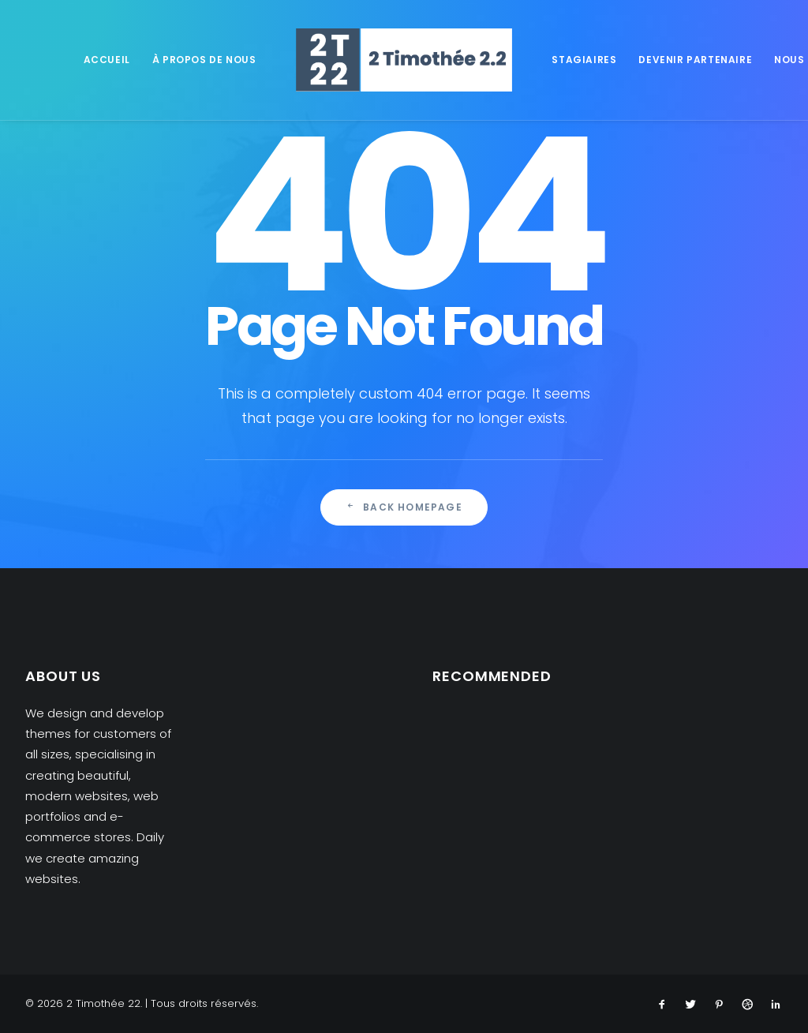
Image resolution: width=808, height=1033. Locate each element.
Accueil (107, 59)
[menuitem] (107, 60)
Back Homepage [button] (404, 507)
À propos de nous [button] (204, 59)
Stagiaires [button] (584, 59)
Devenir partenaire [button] (695, 59)
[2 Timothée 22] (404, 60)
